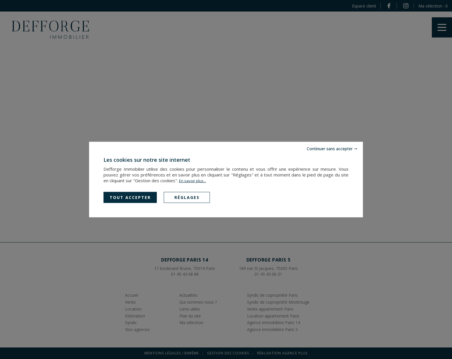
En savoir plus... (192, 180)
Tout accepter (130, 197)
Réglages (186, 197)
